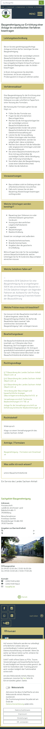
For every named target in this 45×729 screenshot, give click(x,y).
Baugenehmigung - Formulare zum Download (22, 452)
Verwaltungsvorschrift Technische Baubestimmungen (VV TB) (18, 400)
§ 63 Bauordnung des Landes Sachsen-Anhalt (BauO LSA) (22, 385)
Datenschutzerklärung (15, 703)
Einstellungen (22, 718)
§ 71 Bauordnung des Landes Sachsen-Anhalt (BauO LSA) (22, 373)
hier (24, 678)
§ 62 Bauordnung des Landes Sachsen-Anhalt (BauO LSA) (22, 379)
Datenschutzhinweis (22, 710)
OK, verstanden (22, 722)
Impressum (22, 714)
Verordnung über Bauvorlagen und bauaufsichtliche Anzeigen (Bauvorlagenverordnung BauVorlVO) (20, 393)
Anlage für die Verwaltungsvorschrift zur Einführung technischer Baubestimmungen (21, 406)
